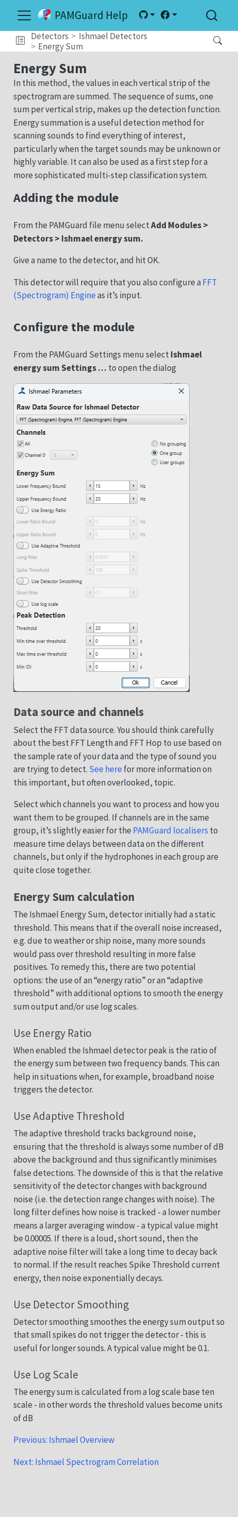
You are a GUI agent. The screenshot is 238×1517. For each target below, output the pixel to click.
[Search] (209, 41)
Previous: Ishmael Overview (63, 1439)
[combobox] (212, 15)
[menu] (24, 15)
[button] (20, 41)
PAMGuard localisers (170, 830)
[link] (147, 15)
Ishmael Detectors (113, 36)
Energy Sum (60, 46)
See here (105, 769)
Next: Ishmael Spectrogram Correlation (86, 1462)
